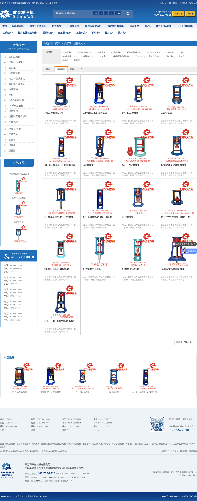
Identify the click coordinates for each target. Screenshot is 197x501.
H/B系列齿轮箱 (164, 26)
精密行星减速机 (94, 26)
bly (111, 13)
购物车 (190, 13)
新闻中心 (163, 3)
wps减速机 (52, 451)
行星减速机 (73, 26)
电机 (148, 26)
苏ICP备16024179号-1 (179, 496)
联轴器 (96, 32)
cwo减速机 (14, 451)
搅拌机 (109, 32)
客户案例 (173, 3)
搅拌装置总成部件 (28, 32)
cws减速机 (42, 451)
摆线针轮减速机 (38, 26)
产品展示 (66, 43)
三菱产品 (81, 32)
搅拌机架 (48, 32)
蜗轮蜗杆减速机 (116, 26)
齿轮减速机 (18, 26)
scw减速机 (23, 451)
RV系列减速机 (186, 26)
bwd (118, 13)
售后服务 (183, 3)
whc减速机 (4, 451)
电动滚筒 (135, 26)
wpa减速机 (62, 451)
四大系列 (57, 26)
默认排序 (61, 69)
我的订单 (178, 13)
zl (101, 13)
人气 (81, 69)
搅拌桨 (122, 32)
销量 (72, 69)
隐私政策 (193, 496)
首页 (4, 26)
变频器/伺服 (64, 32)
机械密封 (7, 32)
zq (106, 13)
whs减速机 (33, 451)
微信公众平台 (52, 3)
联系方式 (193, 3)
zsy (95, 13)
